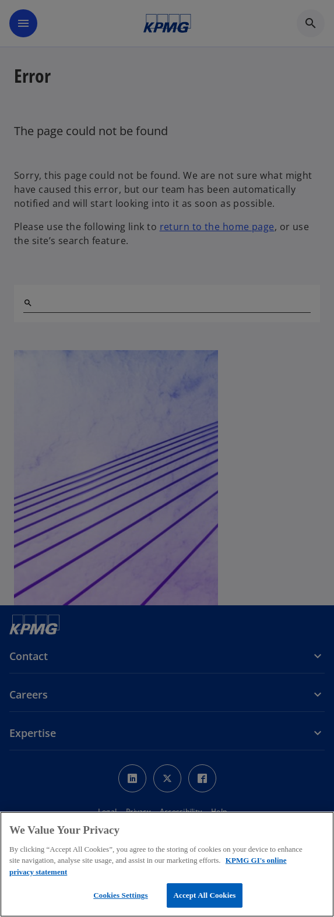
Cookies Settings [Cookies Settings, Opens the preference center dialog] (120, 895)
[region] (167, 864)
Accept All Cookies (204, 895)
